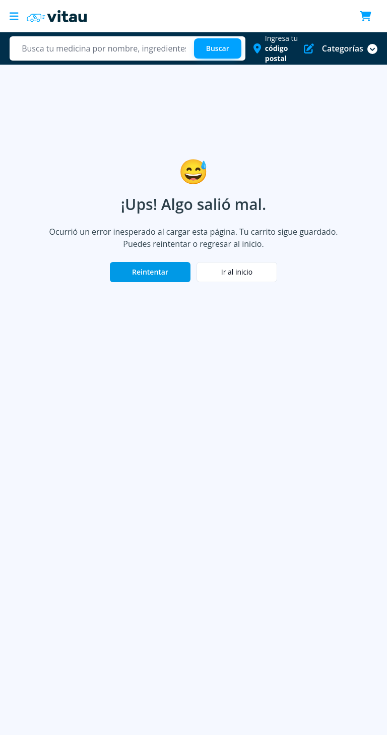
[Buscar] (217, 48)
